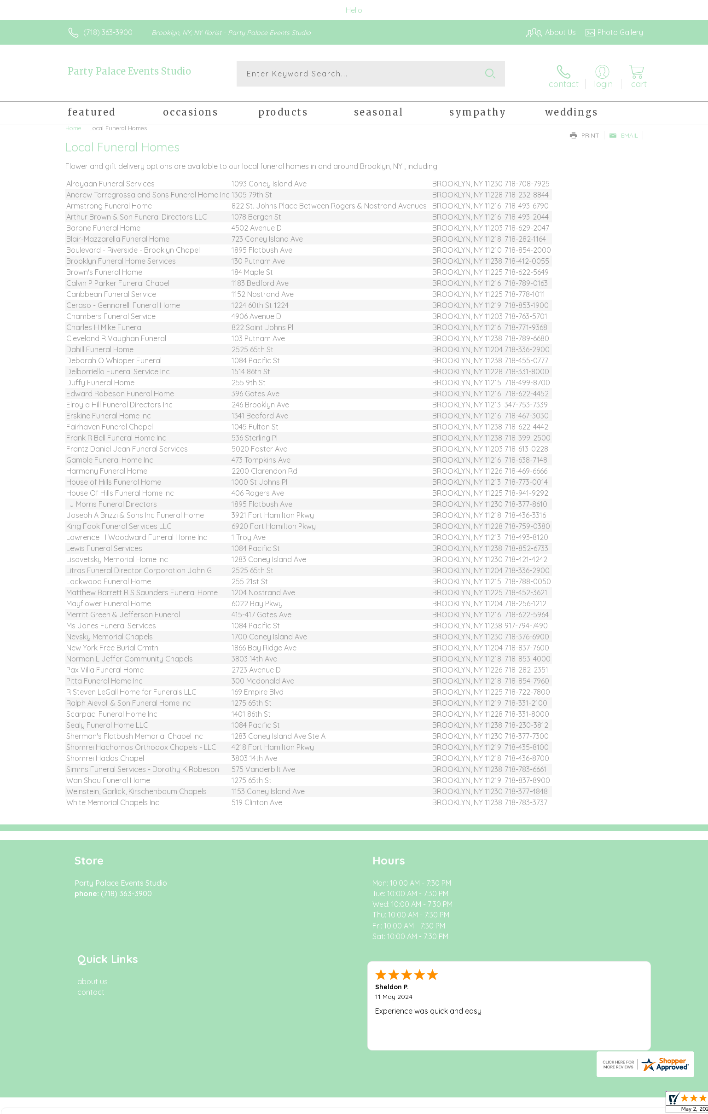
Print (584, 132)
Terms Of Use (441, 1104)
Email (623, 132)
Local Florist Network (561, 1104)
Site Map (618, 1104)
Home (73, 124)
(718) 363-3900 (108, 32)
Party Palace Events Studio (129, 71)
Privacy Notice (496, 1104)
